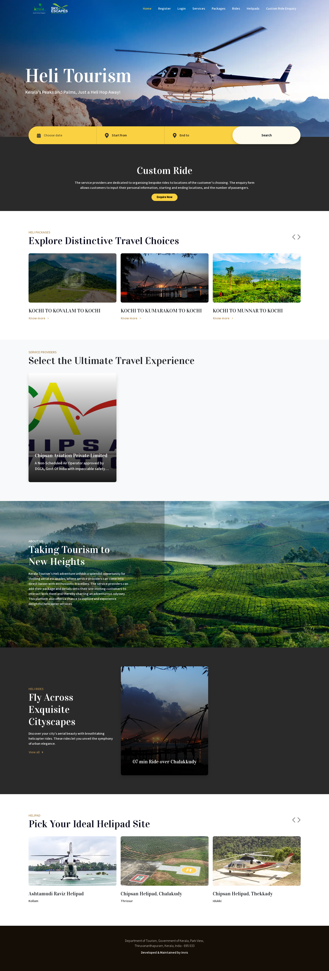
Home (147, 8)
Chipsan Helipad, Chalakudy (151, 894)
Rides (236, 8)
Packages (218, 8)
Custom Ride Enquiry (281, 8)
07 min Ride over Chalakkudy (165, 762)
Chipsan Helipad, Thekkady (243, 894)
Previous (293, 237)
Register (164, 8)
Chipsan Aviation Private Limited (71, 455)
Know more (37, 318)
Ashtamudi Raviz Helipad (56, 894)
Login (182, 8)
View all (34, 752)
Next (299, 237)
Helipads (253, 8)
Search (266, 135)
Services (198, 8)
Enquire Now (164, 197)
